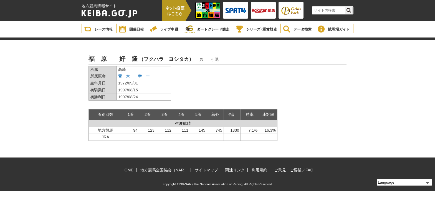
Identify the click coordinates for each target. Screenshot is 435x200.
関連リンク (235, 170)
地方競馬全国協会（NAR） (164, 170)
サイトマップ (206, 170)
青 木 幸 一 (134, 76)
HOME (127, 170)
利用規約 (259, 170)
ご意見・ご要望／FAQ (293, 170)
